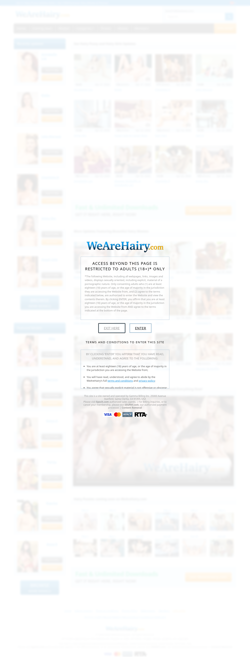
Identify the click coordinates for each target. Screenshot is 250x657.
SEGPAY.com (132, 404)
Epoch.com (102, 401)
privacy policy (147, 380)
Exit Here (112, 328)
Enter (140, 328)
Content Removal (132, 407)
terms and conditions (120, 380)
